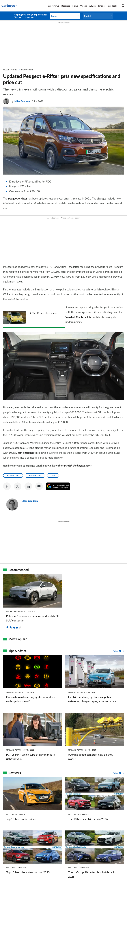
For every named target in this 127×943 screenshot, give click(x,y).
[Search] (123, 6)
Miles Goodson (22, 101)
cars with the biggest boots (77, 461)
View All (117, 647)
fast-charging (25, 448)
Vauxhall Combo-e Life (92, 317)
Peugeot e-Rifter (17, 198)
